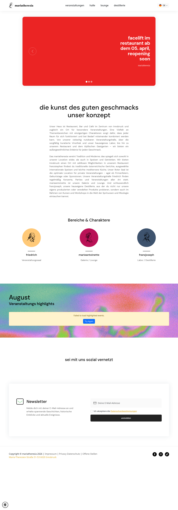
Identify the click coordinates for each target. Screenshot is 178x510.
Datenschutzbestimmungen (124, 411)
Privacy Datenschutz (69, 453)
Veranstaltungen (77, 5)
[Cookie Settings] (5, 504)
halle (92, 5)
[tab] (86, 82)
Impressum (51, 453)
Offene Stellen (89, 453)
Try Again (89, 321)
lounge (103, 5)
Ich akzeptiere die (115, 411)
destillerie (116, 5)
